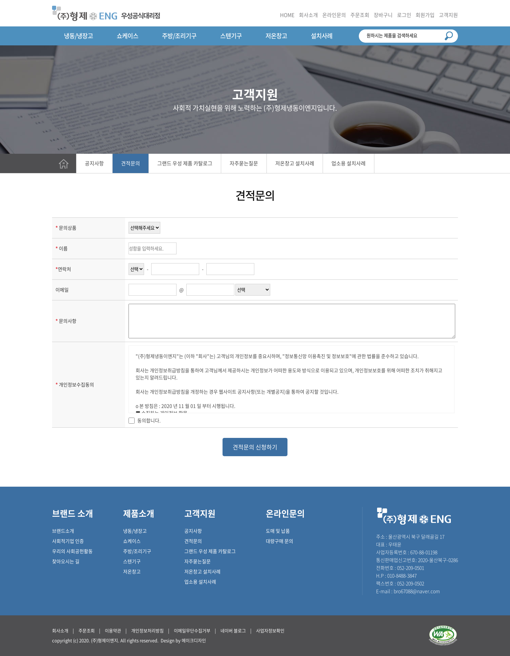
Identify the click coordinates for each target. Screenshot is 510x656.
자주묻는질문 (244, 163)
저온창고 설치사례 (294, 163)
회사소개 (308, 15)
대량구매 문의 (279, 540)
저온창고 (276, 35)
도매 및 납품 (278, 530)
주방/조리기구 (179, 35)
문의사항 (67, 320)
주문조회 (359, 15)
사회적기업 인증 (68, 540)
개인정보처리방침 (147, 630)
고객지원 (448, 15)
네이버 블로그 (233, 630)
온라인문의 (334, 15)
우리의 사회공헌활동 (72, 551)
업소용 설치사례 (348, 163)
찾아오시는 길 (65, 561)
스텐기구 (231, 35)
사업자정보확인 (270, 630)
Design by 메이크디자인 (183, 640)
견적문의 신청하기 (255, 447)
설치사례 (321, 35)
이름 (63, 248)
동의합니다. (149, 420)
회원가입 (425, 15)
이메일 (62, 289)
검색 (449, 35)
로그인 (404, 15)
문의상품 (67, 227)
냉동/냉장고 (78, 35)
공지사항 (94, 163)
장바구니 (383, 15)
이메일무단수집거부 (192, 630)
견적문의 (130, 163)
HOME (287, 15)
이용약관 (113, 630)
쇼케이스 (127, 35)
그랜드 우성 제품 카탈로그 (184, 163)
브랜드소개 (63, 530)
